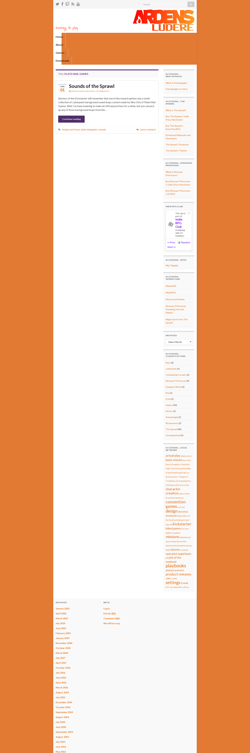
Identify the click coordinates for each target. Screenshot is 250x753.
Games (85, 36)
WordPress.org (111, 599)
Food (168, 375)
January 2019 (62, 614)
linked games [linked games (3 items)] (173, 504)
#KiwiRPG (171, 268)
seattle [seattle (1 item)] (174, 555)
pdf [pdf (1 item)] (167, 534)
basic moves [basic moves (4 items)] (174, 436)
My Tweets (172, 241)
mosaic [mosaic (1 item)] (168, 518)
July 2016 (60, 648)
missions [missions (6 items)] (172, 513)
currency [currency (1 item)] (181, 483)
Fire (167, 369)
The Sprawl (171, 405)
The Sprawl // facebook (177, 120)
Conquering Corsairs (176, 351)
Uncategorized (102, 67)
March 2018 (62, 629)
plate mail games (89, 105)
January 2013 (62, 737)
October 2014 (63, 683)
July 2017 (60, 634)
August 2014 (62, 693)
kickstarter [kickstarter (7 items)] (182, 500)
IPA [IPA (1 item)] (171, 501)
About (71, 36)
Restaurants (172, 399)
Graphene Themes (78, 749)
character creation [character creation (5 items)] (173, 467)
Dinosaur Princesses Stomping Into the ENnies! (176, 285)
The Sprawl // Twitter (176, 126)
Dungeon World (173, 363)
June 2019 (61, 604)
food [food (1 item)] (179, 496)
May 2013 (61, 727)
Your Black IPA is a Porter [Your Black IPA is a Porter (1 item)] (179, 563)
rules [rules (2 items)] (168, 554)
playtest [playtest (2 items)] (170, 546)
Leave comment (148, 105)
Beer (168, 338)
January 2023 (62, 584)
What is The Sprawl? (176, 86)
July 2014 (60, 698)
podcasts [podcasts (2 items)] (179, 546)
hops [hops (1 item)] (167, 501)
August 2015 (62, 668)
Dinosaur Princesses (176, 357)
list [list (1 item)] (183, 505)
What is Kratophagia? (176, 59)
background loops (71, 105)
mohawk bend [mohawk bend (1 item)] (185, 513)
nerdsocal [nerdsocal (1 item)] (184, 526)
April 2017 (61, 639)
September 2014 (64, 688)
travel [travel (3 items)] (184, 559)
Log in (106, 584)
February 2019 (63, 609)
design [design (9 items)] (172, 487)
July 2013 (60, 718)
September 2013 (64, 708)
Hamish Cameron (79, 67)
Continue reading (71, 95)
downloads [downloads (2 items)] (171, 491)
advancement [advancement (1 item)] (186, 432)
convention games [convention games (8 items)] (176, 480)
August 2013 (62, 713)
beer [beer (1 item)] (185, 436)
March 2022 (62, 594)
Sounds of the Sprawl (91, 62)
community (171, 344)
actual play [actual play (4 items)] (173, 431)
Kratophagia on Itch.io (177, 65)
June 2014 (61, 703)
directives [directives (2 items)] (183, 487)
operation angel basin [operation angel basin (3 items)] (178, 530)
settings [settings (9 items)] (173, 558)
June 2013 (61, 722)
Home (59, 36)
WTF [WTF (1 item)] (167, 563)
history (169, 387)
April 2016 (61, 658)
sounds (102, 105)
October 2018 (63, 624)
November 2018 (64, 619)
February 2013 (63, 732)
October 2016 (63, 643)
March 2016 (62, 663)
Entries (109, 589)
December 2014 (64, 678)
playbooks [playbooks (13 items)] (176, 541)
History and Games (175, 275)
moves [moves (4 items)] (175, 525)
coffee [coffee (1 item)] (181, 470)
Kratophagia (172, 393)
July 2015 (60, 673)
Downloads (102, 36)
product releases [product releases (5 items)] (178, 550)
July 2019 (60, 599)
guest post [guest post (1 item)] (185, 496)
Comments (111, 594)
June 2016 (61, 653)
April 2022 (61, 589)
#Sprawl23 (171, 262)
